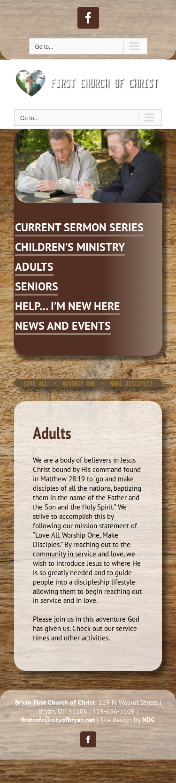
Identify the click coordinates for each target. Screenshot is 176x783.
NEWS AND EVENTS (63, 326)
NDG (148, 719)
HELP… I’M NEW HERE (67, 306)
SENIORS (36, 286)
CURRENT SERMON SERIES (79, 227)
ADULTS (34, 266)
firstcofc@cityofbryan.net (58, 719)
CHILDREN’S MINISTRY (70, 247)
